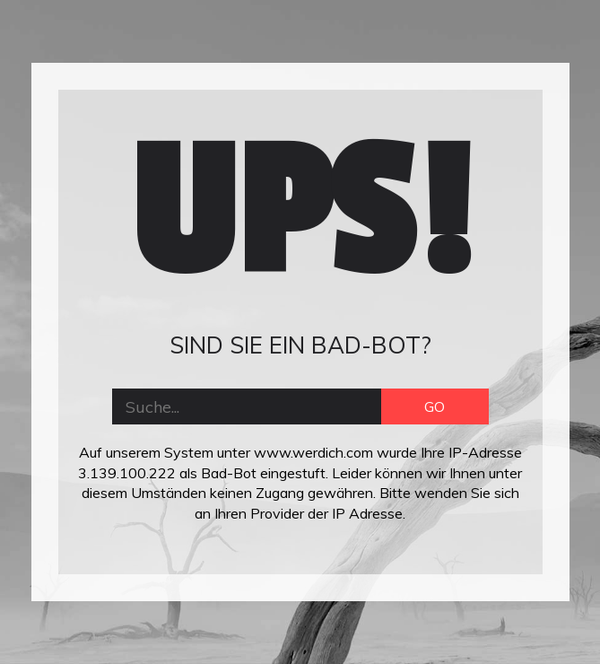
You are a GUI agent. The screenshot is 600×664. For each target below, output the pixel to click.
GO (434, 406)
